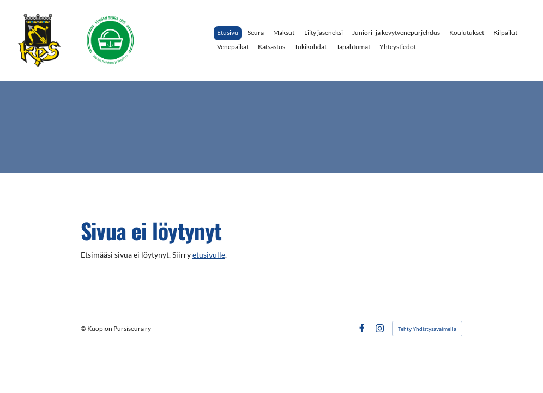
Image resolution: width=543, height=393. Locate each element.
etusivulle (208, 255)
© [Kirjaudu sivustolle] (84, 328)
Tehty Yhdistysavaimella (427, 328)
